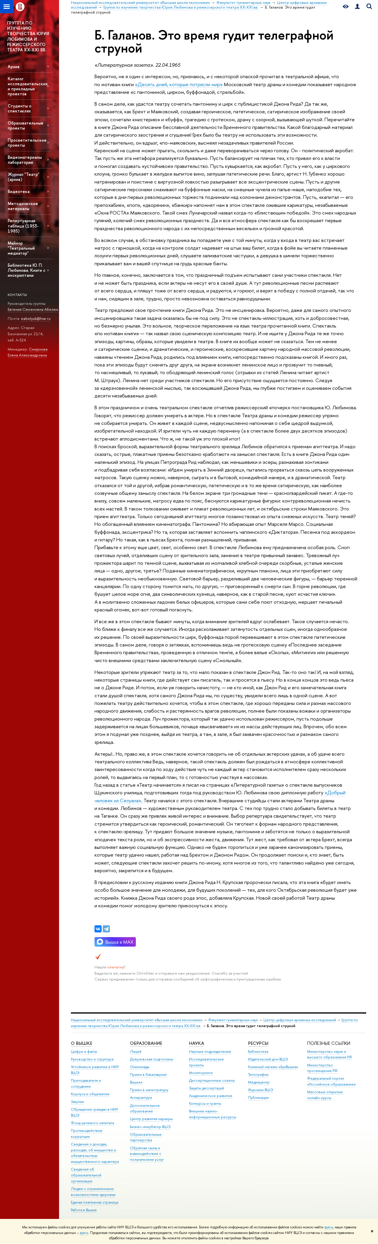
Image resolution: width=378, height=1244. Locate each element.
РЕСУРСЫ (258, 1043)
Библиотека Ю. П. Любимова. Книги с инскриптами (26, 270)
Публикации (258, 1097)
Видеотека (19, 191)
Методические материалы (23, 206)
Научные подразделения (210, 1051)
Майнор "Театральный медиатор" (21, 248)
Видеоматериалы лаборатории (25, 159)
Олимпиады (139, 1066)
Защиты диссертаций (206, 1088)
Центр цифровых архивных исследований (299, 1019)
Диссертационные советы (212, 1080)
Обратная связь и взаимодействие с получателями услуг (147, 1153)
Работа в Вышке (84, 1209)
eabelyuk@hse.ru (35, 318)
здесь (328, 1227)
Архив (13, 66)
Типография (258, 1074)
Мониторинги (201, 1072)
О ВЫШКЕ (81, 1043)
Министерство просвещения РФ (322, 1068)
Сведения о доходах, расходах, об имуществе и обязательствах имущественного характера (95, 1153)
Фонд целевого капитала (92, 1122)
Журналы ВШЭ (260, 1089)
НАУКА (196, 1043)
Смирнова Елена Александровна (28, 352)
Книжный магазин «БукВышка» (273, 1066)
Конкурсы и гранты (205, 1103)
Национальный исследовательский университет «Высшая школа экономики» (137, 1019)
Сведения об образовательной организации (86, 1175)
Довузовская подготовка (151, 1059)
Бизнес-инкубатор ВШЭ (150, 1126)
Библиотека (258, 1051)
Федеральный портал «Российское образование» (331, 1081)
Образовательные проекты (25, 125)
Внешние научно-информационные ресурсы (212, 1114)
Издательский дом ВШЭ (268, 1059)
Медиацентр (259, 1082)
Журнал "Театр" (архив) (23, 176)
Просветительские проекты (27, 142)
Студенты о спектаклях (19, 108)
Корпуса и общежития (90, 1093)
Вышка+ (136, 1082)
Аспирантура (141, 1097)
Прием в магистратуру (149, 1089)
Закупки (77, 1101)
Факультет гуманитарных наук (233, 1019)
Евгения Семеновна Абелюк (33, 309)
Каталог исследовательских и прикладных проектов (28, 86)
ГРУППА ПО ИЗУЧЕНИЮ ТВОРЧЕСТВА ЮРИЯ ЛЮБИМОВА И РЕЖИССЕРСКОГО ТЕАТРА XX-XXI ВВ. (28, 36)
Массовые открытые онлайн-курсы (325, 1094)
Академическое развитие (210, 1095)
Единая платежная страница (94, 1202)
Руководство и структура (92, 1059)
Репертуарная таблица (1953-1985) (23, 225)
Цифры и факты (84, 1051)
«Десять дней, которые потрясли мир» (179, 84)
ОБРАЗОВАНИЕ (146, 1043)
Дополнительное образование (145, 1108)
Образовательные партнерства (146, 1137)
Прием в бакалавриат (148, 1074)
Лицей (135, 1051)
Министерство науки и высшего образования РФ (329, 1054)
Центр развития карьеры (151, 1118)
